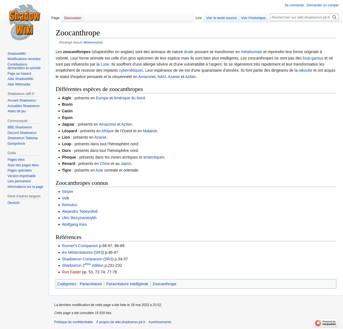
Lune (105, 64)
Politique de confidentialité (73, 322)
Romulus (69, 205)
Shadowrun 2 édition (82, 265)
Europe (102, 98)
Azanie (174, 76)
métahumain (251, 52)
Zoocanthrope (164, 284)
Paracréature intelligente (127, 284)
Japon (126, 163)
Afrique (108, 131)
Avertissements (160, 322)
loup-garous (313, 58)
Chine (105, 163)
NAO (162, 76)
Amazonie (146, 76)
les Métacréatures (77, 252)
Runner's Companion (80, 245)
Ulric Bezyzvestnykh (79, 218)
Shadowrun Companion (82, 259)
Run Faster (71, 272)
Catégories (66, 284)
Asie (99, 170)
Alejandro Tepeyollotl (79, 211)
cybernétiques (131, 70)
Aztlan (190, 76)
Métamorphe (93, 42)
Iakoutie (305, 70)
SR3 (98, 252)
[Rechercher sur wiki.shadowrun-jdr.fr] (304, 17)
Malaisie (150, 131)
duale (189, 52)
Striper (67, 191)
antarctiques (153, 157)
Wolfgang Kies (74, 224)
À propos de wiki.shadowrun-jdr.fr (120, 322)
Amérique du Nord (129, 98)
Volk (65, 198)
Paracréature (91, 284)
